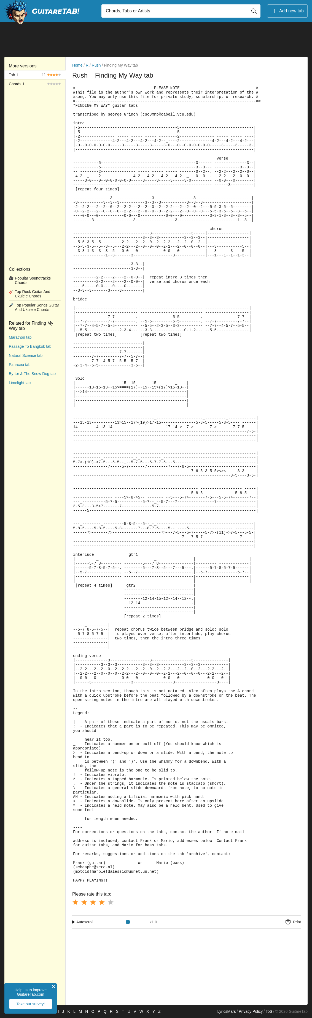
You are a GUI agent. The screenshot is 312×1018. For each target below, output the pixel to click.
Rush (96, 65)
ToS (269, 1011)
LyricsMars (226, 1011)
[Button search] (253, 11)
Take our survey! (31, 1004)
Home (77, 65)
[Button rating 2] (84, 902)
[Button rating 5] (110, 902)
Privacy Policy (251, 1011)
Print (293, 922)
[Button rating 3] (92, 902)
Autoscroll (84, 922)
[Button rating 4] (101, 902)
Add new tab (287, 11)
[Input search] (180, 11)
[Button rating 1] (75, 902)
